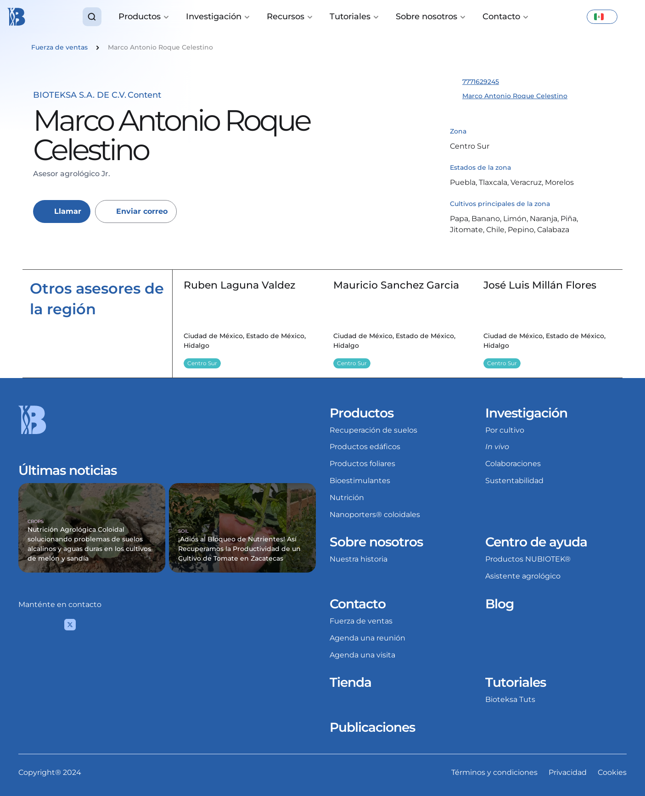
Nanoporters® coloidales (375, 514)
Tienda (350, 682)
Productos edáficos (365, 446)
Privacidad (568, 772)
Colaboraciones (513, 463)
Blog (499, 604)
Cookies (612, 772)
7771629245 (480, 82)
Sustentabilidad (514, 480)
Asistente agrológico (523, 576)
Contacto (358, 604)
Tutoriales (515, 682)
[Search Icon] (92, 17)
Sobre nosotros (376, 542)
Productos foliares (362, 463)
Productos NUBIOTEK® (528, 559)
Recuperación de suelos (373, 430)
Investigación (526, 413)
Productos (361, 413)
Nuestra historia (358, 559)
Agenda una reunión (367, 638)
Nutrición (347, 497)
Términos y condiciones (494, 772)
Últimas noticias (67, 470)
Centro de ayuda (536, 542)
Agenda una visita (362, 655)
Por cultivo (504, 430)
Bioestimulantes (360, 480)
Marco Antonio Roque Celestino (514, 96)
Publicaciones (372, 727)
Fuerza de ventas (361, 621)
